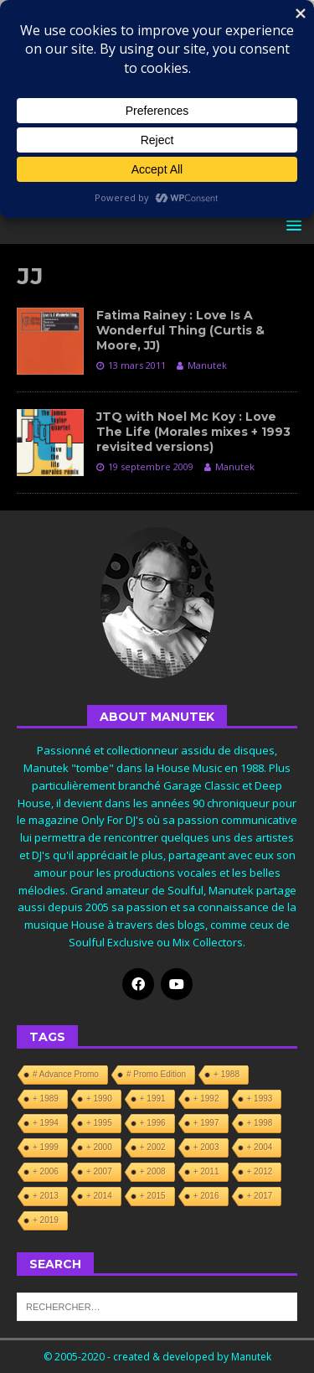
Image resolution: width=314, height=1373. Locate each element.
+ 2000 (99, 1147)
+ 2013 (46, 1195)
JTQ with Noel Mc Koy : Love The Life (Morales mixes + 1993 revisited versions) (193, 431)
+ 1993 (260, 1098)
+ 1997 (206, 1122)
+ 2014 (99, 1195)
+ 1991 (153, 1098)
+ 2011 (206, 1171)
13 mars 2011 (137, 365)
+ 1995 (99, 1122)
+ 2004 (260, 1147)
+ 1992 (206, 1098)
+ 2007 (99, 1171)
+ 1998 (260, 1122)
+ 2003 (206, 1147)
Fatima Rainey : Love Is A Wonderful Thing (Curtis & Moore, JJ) (180, 330)
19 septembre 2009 (150, 466)
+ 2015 (153, 1195)
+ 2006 (46, 1171)
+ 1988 (226, 1074)
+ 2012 (260, 1171)
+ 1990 (99, 1098)
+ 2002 (153, 1147)
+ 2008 (153, 1171)
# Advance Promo (66, 1074)
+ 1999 (46, 1147)
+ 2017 (260, 1195)
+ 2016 (206, 1195)
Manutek (207, 365)
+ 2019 (46, 1220)
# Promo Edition (156, 1074)
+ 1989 (46, 1098)
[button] (291, 225)
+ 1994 (46, 1122)
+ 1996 (153, 1122)
